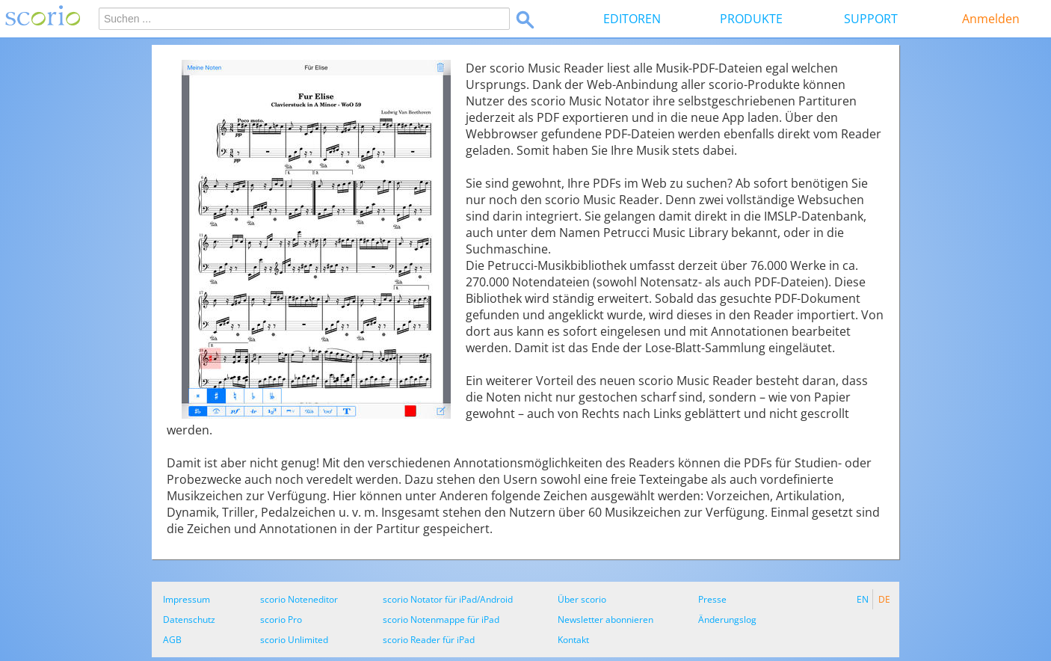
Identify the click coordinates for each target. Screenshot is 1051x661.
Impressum (186, 599)
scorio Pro (281, 619)
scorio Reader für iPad (429, 639)
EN (863, 599)
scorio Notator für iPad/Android (448, 599)
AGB (172, 639)
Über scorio (582, 599)
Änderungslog (727, 619)
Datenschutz (189, 619)
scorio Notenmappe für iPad (441, 619)
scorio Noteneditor (299, 599)
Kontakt (573, 639)
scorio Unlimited (294, 639)
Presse (712, 599)
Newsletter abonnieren (605, 619)
